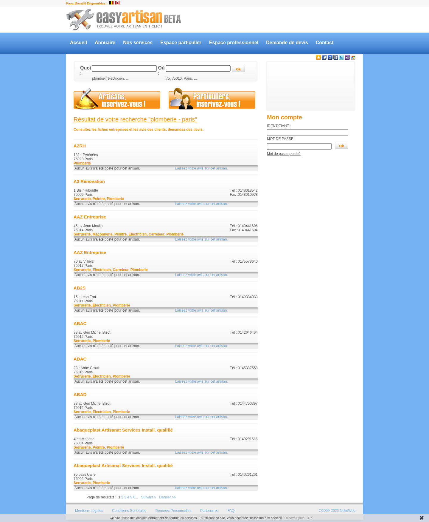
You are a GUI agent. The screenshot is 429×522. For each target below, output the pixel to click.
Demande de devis (287, 42)
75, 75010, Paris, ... (181, 78)
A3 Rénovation (89, 181)
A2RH (80, 145)
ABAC (80, 323)
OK (310, 518)
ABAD (80, 394)
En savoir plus (294, 518)
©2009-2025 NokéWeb (337, 511)
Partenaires (209, 511)
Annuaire (105, 42)
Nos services (138, 42)
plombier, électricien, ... (110, 78)
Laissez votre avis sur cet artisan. (201, 168)
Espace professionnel (233, 42)
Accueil (78, 42)
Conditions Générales (129, 511)
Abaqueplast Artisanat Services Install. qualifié (123, 429)
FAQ (231, 511)
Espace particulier (180, 42)
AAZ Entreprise (90, 216)
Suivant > (148, 497)
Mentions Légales (89, 511)
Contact (325, 42)
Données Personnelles (173, 511)
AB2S (80, 287)
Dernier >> (167, 497)
